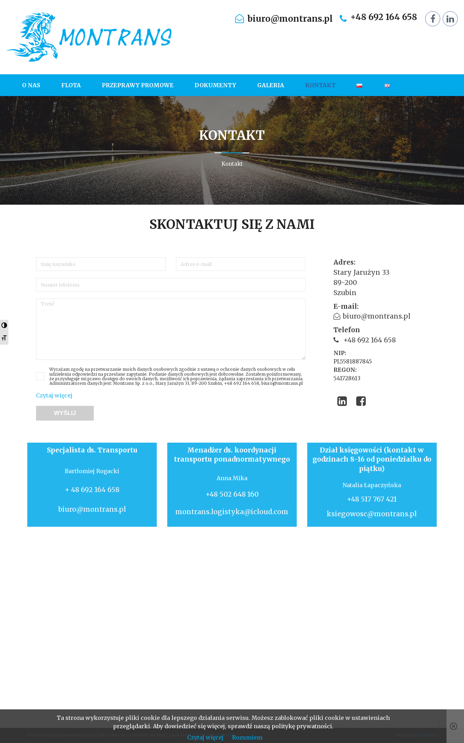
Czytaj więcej (54, 395)
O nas (31, 85)
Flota (71, 85)
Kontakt (320, 85)
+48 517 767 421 (372, 499)
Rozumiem (247, 737)
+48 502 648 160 (232, 494)
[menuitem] (36, 85)
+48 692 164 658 (383, 17)
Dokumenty (215, 85)
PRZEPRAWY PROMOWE (138, 85)
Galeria (270, 85)
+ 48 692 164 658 (92, 489)
